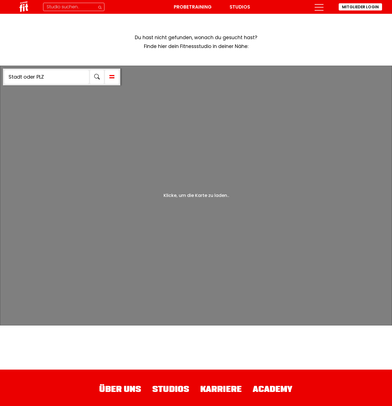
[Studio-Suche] (74, 7)
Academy (273, 390)
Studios (239, 7)
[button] (318, 7)
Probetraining (192, 7)
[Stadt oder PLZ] (46, 77)
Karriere (221, 390)
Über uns (120, 390)
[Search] (97, 77)
